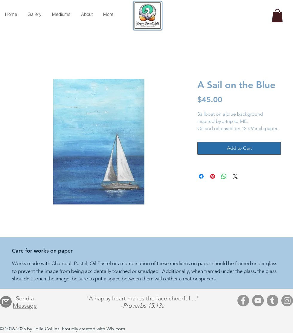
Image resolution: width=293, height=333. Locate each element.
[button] (277, 15)
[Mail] (6, 302)
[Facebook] (243, 300)
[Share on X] (235, 176)
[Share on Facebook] (201, 176)
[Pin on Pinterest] (212, 176)
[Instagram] (287, 300)
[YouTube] (258, 300)
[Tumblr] (272, 300)
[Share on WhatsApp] (224, 176)
